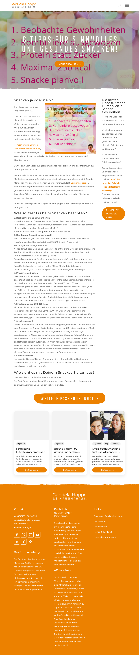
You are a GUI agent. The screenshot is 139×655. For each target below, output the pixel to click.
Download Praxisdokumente (108, 516)
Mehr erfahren (68, 64)
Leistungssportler (79, 183)
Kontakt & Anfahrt (103, 532)
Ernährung (116, 444)
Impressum (100, 521)
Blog (106, 444)
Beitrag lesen (31, 470)
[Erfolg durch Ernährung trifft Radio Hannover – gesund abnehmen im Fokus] (107, 425)
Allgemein (21, 444)
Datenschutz (100, 526)
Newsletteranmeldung (105, 537)
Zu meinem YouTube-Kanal (112, 214)
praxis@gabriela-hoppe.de (27, 520)
